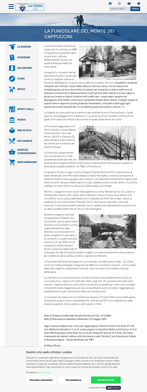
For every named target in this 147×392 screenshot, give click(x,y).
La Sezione (24, 46)
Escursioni (24, 68)
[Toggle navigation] (11, 6)
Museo (21, 119)
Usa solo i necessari (41, 380)
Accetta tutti (106, 380)
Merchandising (27, 162)
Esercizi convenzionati (26, 151)
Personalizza (73, 380)
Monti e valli (25, 109)
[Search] (119, 9)
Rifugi (21, 89)
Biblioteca (24, 130)
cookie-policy (44, 372)
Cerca (135, 9)
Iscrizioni (23, 57)
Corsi (21, 78)
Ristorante (24, 141)
